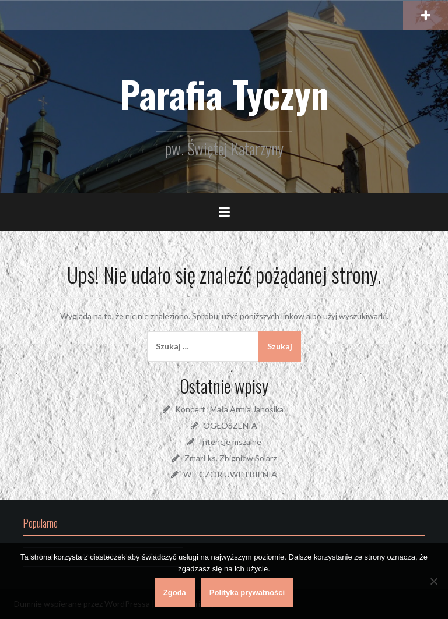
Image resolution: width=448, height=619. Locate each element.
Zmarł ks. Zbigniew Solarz (230, 458)
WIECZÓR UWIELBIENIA (230, 474)
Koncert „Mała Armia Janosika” (230, 409)
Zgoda (174, 592)
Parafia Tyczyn (224, 94)
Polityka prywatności (247, 592)
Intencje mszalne (230, 442)
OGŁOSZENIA (230, 425)
